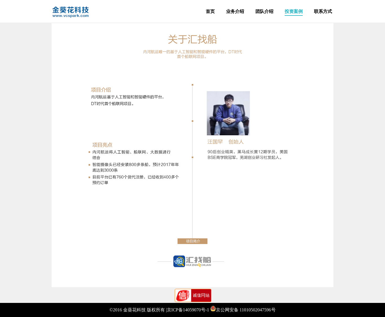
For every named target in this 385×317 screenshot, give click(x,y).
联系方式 (323, 11)
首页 (210, 11)
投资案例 (294, 11)
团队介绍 (264, 11)
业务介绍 (235, 11)
